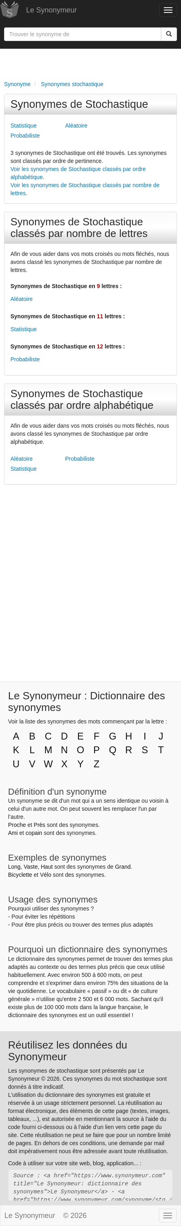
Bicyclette (20, 875)
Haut (47, 866)
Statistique (23, 125)
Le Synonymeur (51, 10)
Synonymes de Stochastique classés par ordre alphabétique (82, 399)
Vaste (31, 866)
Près (39, 825)
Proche (17, 825)
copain (34, 833)
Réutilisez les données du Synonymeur (67, 1051)
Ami (13, 833)
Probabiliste (25, 135)
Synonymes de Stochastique (79, 104)
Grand (123, 866)
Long (14, 866)
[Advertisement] (90, 63)
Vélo (45, 875)
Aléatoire (76, 125)
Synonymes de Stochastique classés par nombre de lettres (79, 227)
